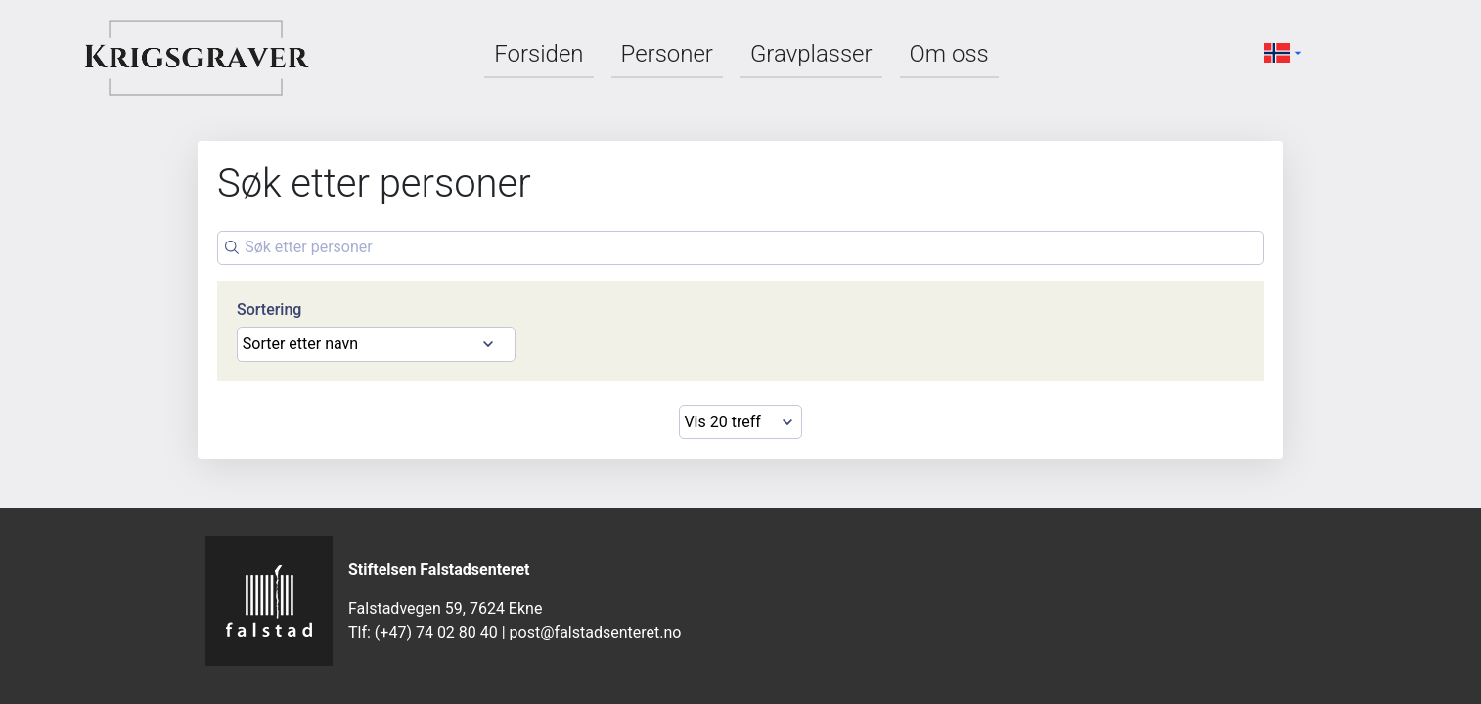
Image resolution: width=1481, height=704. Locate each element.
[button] (1285, 51)
